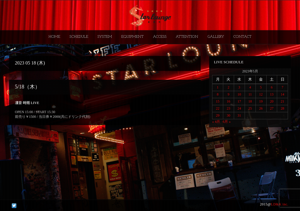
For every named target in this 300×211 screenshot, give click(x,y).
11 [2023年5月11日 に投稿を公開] (250, 94)
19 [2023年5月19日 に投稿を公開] (261, 101)
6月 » (227, 122)
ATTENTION (187, 37)
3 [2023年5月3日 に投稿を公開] (239, 87)
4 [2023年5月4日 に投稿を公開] (250, 87)
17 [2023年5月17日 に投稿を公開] (239, 101)
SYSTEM (105, 37)
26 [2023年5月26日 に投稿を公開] (261, 108)
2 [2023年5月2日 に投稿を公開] (228, 87)
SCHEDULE (78, 37)
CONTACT (242, 37)
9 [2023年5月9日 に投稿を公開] (228, 94)
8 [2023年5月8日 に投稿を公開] (218, 94)
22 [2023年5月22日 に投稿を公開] (217, 108)
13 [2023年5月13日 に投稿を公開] (271, 94)
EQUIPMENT (132, 37)
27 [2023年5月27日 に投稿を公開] (271, 108)
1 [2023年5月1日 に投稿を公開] (218, 87)
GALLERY (215, 37)
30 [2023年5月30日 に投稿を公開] (228, 115)
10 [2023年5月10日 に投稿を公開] (239, 94)
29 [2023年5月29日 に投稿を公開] (217, 115)
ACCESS (159, 37)
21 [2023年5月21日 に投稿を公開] (282, 101)
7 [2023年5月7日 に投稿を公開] (282, 87)
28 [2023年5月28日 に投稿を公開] (282, 108)
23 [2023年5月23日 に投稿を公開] (228, 108)
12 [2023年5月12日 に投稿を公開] (261, 94)
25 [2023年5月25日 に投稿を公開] (250, 108)
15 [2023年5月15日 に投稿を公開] (217, 101)
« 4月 (216, 122)
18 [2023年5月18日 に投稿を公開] (250, 101)
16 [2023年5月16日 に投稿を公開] (228, 101)
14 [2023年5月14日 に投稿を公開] (282, 94)
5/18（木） (27, 87)
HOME (54, 37)
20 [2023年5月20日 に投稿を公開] (271, 101)
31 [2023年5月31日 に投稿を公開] (239, 115)
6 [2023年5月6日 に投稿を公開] (271, 87)
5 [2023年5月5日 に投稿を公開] (261, 87)
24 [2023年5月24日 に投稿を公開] (239, 108)
